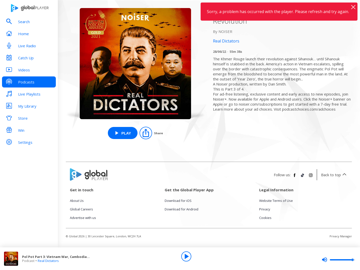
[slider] (338, 260)
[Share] (151, 133)
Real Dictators (48, 260)
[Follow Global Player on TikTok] (302, 177)
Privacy (264, 209)
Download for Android (181, 209)
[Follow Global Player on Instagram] (310, 177)
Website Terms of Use (276, 200)
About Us (77, 200)
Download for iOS (178, 200)
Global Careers (81, 209)
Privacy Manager (341, 236)
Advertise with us (83, 217)
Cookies (265, 217)
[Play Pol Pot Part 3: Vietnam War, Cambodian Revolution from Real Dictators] (123, 133)
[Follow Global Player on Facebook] (294, 177)
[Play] (186, 256)
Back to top (334, 175)
